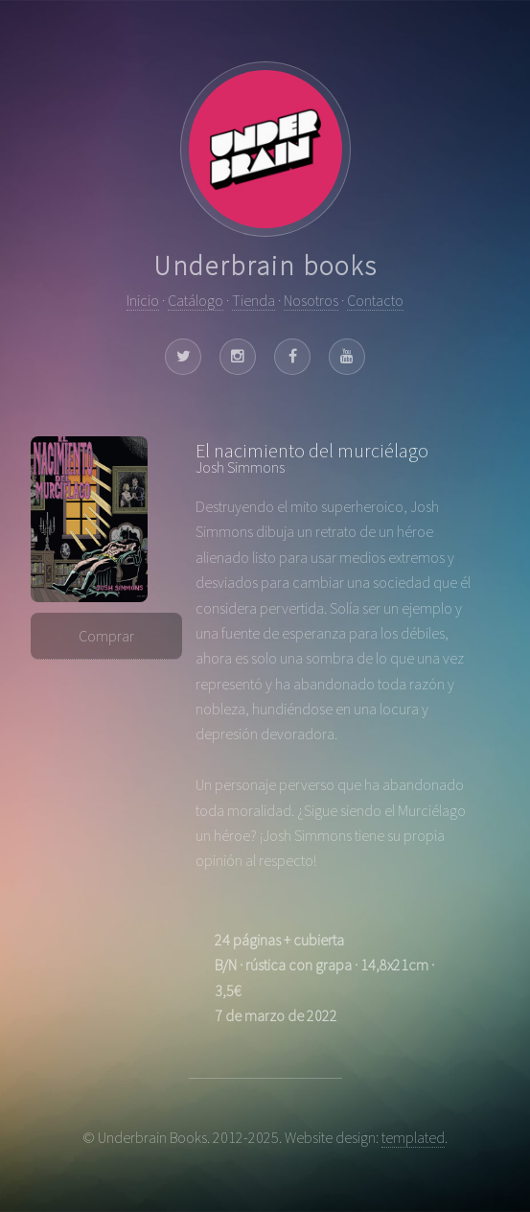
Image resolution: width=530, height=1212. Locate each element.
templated (413, 1137)
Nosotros (311, 300)
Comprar (106, 635)
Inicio (143, 300)
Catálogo (195, 300)
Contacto (375, 300)
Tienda (253, 300)
